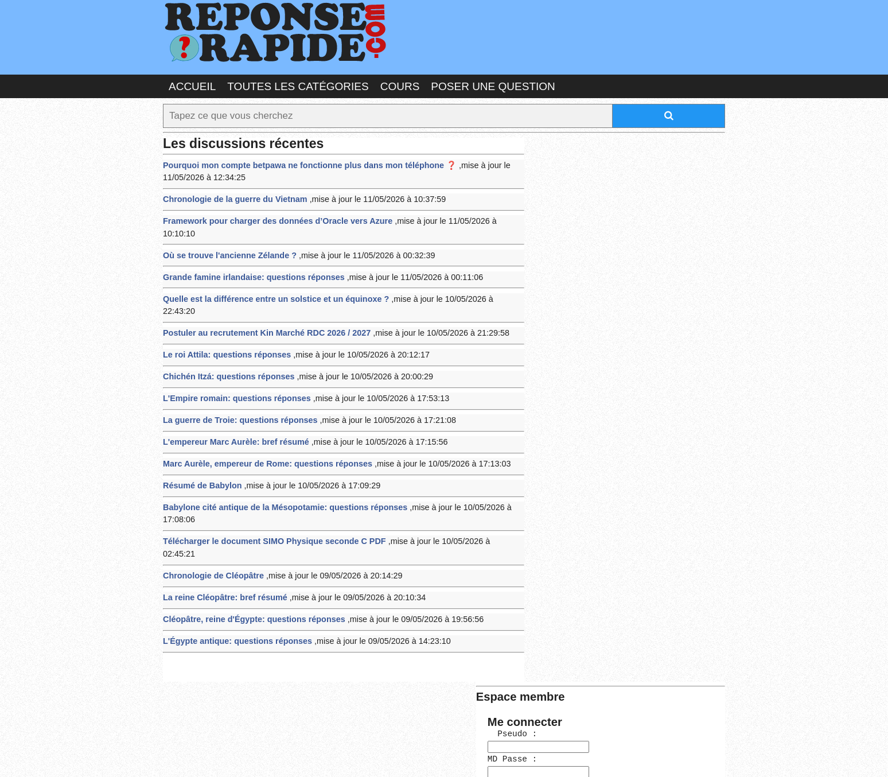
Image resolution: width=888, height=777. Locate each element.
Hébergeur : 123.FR (413, 757)
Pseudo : (563, 186)
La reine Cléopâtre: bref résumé (222, 541)
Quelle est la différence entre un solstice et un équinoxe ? (271, 279)
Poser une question (493, 86)
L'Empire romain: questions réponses (233, 362)
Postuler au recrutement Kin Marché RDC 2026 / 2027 (262, 300)
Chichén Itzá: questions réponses (226, 341)
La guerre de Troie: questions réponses (237, 383)
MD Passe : (563, 211)
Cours (400, 86)
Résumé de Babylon (200, 446)
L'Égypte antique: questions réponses (234, 583)
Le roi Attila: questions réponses (224, 321)
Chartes (186, 757)
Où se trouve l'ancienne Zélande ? (227, 237)
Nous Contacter (254, 757)
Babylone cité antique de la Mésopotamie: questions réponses (279, 467)
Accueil (192, 86)
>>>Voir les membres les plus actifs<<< (601, 417)
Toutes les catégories (297, 86)
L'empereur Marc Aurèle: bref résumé (232, 404)
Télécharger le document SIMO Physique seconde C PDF (269, 499)
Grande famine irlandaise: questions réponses (250, 258)
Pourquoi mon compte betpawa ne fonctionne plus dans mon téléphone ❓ (303, 162)
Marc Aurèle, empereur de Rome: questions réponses (263, 425)
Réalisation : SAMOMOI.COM (533, 757)
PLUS (617, 757)
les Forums (331, 757)
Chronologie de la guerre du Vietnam (232, 195)
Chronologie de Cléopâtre (211, 520)
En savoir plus (435, 737)
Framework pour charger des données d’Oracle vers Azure (272, 216)
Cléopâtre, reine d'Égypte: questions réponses (250, 562)
